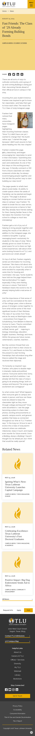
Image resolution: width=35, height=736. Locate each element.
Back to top (31, 732)
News (12, 11)
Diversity (17, 664)
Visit (28, 610)
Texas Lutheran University (23, 728)
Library (17, 675)
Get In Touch (17, 696)
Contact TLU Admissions (15, 636)
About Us (17, 652)
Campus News (7, 43)
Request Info (8, 610)
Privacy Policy (17, 706)
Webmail (17, 671)
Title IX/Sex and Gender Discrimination (17, 717)
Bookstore (17, 679)
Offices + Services (17, 660)
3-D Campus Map (12, 641)
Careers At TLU (17, 656)
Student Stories (20, 43)
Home (4, 11)
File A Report (17, 721)
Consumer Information (17, 713)
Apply (19, 610)
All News (5, 599)
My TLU (17, 667)
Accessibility (17, 710)
